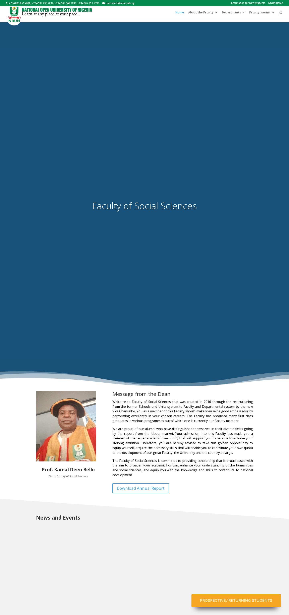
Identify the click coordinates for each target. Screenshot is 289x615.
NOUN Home (275, 3)
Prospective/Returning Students (236, 600)
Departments (231, 12)
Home (180, 12)
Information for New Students (248, 3)
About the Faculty (201, 12)
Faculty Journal (260, 12)
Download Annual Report (141, 488)
